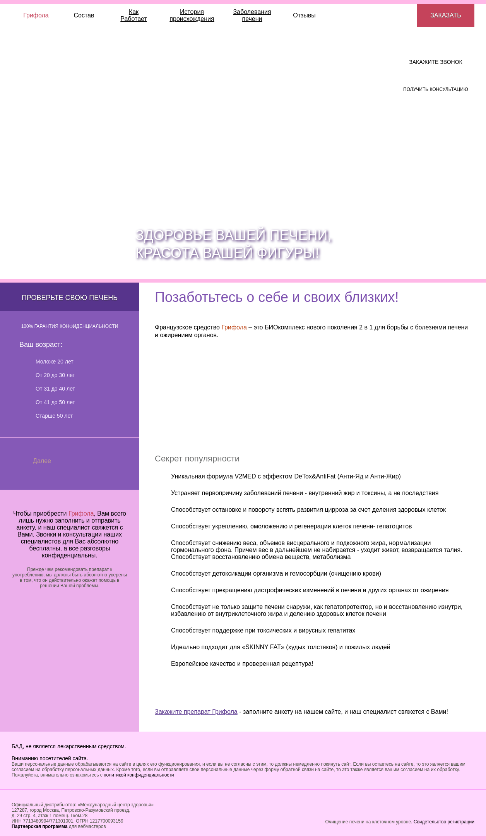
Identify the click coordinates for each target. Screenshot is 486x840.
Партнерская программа (39, 826)
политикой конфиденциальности (139, 775)
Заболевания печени (252, 15)
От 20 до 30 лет (55, 375)
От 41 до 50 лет (55, 402)
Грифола (36, 15)
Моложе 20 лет (55, 361)
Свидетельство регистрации (444, 822)
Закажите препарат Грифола (196, 711)
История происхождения (191, 15)
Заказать (445, 15)
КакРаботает (133, 15)
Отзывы (304, 15)
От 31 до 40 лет (55, 389)
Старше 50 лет (54, 416)
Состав (84, 15)
